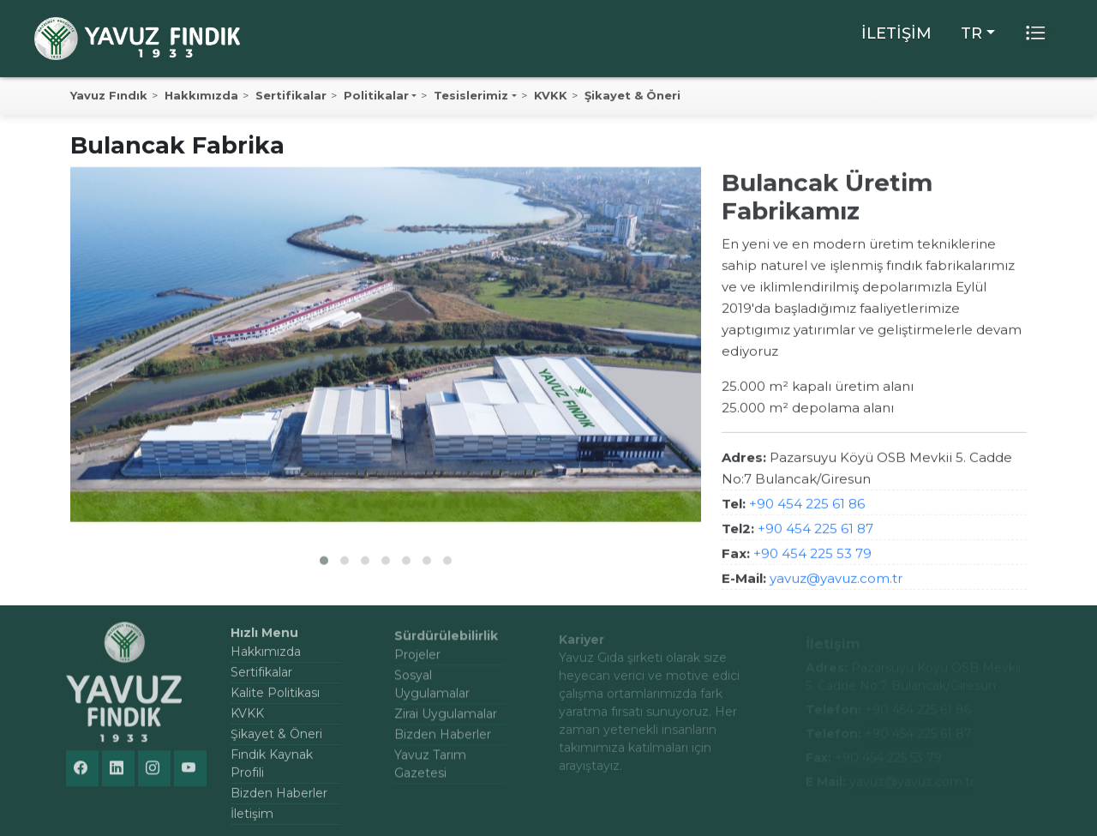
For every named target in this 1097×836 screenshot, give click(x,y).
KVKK (550, 96)
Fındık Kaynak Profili (272, 770)
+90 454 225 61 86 (807, 507)
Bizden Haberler (279, 800)
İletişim (252, 820)
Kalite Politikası (275, 699)
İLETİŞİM (896, 33)
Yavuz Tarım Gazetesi (430, 771)
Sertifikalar (291, 96)
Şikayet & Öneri (632, 96)
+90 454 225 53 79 (812, 557)
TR (971, 33)
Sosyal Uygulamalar (432, 691)
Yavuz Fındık (108, 96)
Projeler (417, 662)
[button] (324, 562)
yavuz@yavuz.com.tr (836, 582)
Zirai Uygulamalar (445, 721)
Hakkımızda (201, 96)
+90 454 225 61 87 (815, 532)
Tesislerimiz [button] (471, 96)
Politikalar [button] (376, 96)
